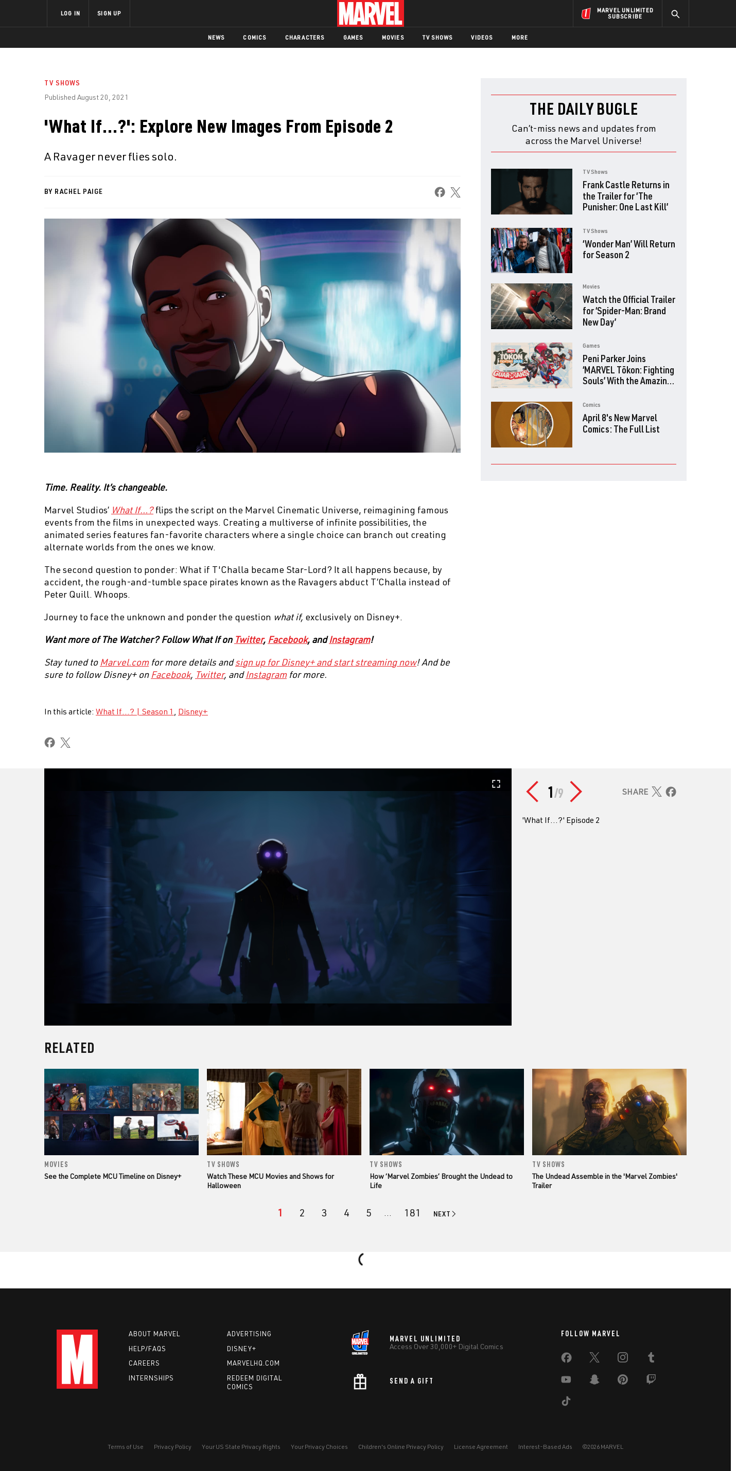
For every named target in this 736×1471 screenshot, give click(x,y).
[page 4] (347, 1213)
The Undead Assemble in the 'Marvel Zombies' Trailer (604, 1181)
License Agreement (481, 1446)
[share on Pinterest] (623, 1381)
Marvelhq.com (253, 1363)
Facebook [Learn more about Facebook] (287, 639)
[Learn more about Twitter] (209, 674)
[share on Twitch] (651, 1381)
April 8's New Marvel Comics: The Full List (621, 423)
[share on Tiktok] (566, 1403)
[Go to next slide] (576, 791)
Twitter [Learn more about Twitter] (248, 639)
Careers (144, 1363)
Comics (254, 37)
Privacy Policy (172, 1446)
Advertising (249, 1334)
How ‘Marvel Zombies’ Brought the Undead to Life (441, 1181)
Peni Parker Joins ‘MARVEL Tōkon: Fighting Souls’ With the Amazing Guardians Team (628, 375)
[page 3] (324, 1213)
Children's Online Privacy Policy (401, 1446)
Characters (305, 37)
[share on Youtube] (566, 1381)
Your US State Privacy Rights (241, 1446)
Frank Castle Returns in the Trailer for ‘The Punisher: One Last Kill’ (626, 195)
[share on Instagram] (623, 1359)
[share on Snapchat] (594, 1381)
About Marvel (154, 1334)
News (216, 37)
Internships (151, 1378)
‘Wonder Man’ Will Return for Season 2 (629, 249)
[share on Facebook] (439, 192)
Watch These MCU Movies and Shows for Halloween (270, 1181)
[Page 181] (412, 1213)
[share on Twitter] (594, 1359)
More (520, 37)
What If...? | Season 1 (135, 711)
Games (353, 37)
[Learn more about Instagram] (266, 674)
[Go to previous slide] (535, 791)
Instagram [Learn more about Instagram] (349, 639)
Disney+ (193, 711)
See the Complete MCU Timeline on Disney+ (112, 1176)
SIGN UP (109, 13)
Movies (393, 37)
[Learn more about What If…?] (132, 509)
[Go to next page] (445, 1214)
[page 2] (302, 1213)
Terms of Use (126, 1446)
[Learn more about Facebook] (170, 674)
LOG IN (70, 13)
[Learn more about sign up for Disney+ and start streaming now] (325, 662)
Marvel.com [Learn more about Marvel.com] (124, 662)
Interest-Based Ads (545, 1446)
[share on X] (455, 192)
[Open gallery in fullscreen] (278, 897)
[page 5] (369, 1213)
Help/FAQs (147, 1348)
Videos (482, 37)
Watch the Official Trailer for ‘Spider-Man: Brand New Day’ (629, 310)
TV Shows (438, 37)
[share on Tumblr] (651, 1359)
